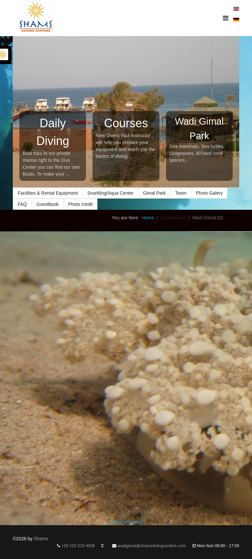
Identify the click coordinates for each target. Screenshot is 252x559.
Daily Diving (52, 132)
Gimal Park (154, 193)
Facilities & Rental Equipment (48, 193)
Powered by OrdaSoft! (126, 522)
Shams (41, 538)
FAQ (22, 204)
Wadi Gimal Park (199, 128)
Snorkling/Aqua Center (110, 193)
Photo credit (80, 204)
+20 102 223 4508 (78, 546)
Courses (126, 123)
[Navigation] (225, 18)
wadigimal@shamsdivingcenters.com (151, 546)
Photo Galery (209, 193)
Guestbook (47, 204)
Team (180, 193)
